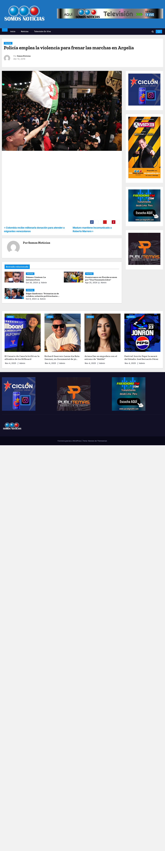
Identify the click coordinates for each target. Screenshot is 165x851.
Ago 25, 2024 (91, 282)
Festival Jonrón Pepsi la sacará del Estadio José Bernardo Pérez (141, 357)
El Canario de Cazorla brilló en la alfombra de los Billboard (22, 357)
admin (42, 282)
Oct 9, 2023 (31, 299)
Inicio (12, 31)
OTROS (50, 317)
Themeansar (102, 441)
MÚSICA (10, 317)
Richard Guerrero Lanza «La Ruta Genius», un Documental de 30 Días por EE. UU (61, 359)
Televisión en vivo (42, 31)
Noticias (24, 31)
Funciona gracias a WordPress (70, 441)
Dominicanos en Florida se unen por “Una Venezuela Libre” (101, 278)
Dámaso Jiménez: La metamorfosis (36, 278)
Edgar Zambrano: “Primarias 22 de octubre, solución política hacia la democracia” (43, 296)
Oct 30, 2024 (32, 282)
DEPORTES (131, 317)
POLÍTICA (8, 43)
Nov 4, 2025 (11, 363)
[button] (153, 31)
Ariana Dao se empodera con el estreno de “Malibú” (100, 357)
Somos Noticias (24, 56)
